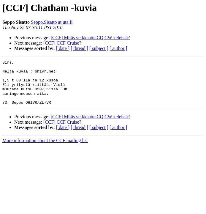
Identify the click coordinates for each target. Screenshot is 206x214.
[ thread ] (79, 48)
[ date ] (62, 48)
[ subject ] (98, 48)
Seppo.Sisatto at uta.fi (51, 22)
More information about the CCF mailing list (45, 149)
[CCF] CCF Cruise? (62, 42)
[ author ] (118, 48)
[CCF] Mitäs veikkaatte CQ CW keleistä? (90, 37)
